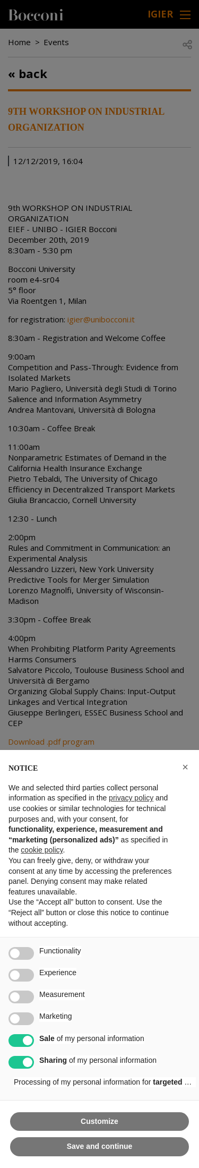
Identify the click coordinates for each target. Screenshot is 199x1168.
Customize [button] (99, 1121)
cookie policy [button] (42, 850)
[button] (185, 766)
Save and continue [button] (100, 1146)
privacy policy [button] (131, 798)
